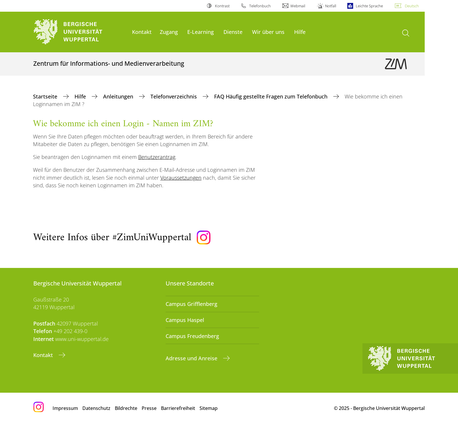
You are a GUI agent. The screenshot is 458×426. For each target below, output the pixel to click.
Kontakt (142, 31)
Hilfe (300, 31)
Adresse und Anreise (192, 358)
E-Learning (200, 31)
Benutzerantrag (156, 156)
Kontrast (222, 5)
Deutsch (412, 5)
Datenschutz (96, 408)
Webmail (297, 5)
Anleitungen (119, 96)
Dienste (232, 31)
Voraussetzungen (181, 177)
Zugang (169, 31)
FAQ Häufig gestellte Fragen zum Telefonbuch (271, 96)
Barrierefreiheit (178, 408)
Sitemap (208, 408)
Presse (149, 408)
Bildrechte (126, 408)
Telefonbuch (260, 5)
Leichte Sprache (369, 5)
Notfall (330, 5)
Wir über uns (268, 31)
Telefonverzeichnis (174, 96)
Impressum (65, 408)
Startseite (46, 96)
